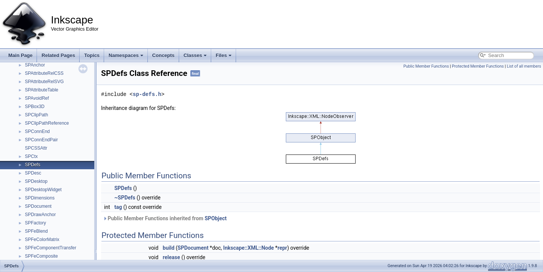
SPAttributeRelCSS (44, 73)
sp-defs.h (147, 94)
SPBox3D (34, 106)
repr (282, 248)
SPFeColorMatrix (42, 239)
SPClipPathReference (47, 123)
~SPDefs (124, 198)
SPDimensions (40, 198)
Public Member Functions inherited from (165, 218)
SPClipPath (36, 114)
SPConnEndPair (41, 139)
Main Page (20, 55)
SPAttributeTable (41, 90)
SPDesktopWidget (43, 189)
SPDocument (38, 206)
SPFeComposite (41, 256)
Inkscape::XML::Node (248, 248)
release (171, 257)
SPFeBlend (36, 231)
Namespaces (126, 55)
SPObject (216, 218)
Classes (195, 55)
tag (118, 207)
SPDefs (32, 164)
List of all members (524, 66)
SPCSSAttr (36, 148)
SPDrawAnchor (40, 214)
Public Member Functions (426, 66)
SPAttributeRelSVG (44, 81)
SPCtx (31, 156)
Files (224, 55)
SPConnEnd (37, 131)
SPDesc (33, 173)
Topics (92, 55)
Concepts (163, 55)
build (169, 248)
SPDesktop (36, 181)
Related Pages (58, 55)
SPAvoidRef (37, 98)
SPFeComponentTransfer (50, 247)
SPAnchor (35, 65)
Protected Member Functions (478, 66)
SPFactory (35, 223)
